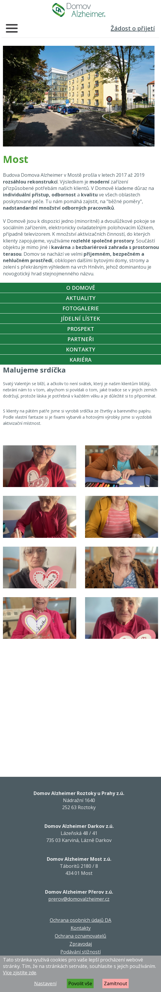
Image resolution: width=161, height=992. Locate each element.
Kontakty (80, 349)
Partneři (80, 339)
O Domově (80, 287)
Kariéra (80, 359)
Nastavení (45, 983)
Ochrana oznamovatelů (80, 936)
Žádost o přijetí (133, 28)
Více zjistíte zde (19, 972)
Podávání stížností (80, 952)
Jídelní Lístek (80, 318)
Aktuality (80, 298)
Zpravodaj (80, 944)
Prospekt (80, 328)
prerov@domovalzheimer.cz (78, 899)
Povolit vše (80, 983)
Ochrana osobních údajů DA (80, 920)
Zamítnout (115, 983)
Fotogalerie (80, 308)
